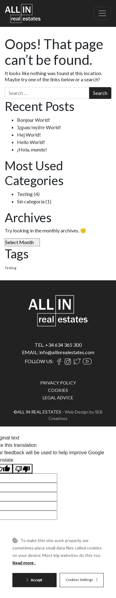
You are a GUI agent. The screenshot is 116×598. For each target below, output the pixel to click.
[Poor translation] (22, 468)
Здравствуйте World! (39, 127)
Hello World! (31, 142)
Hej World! (29, 135)
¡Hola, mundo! (32, 149)
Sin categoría (31, 201)
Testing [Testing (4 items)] (10, 268)
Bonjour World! (33, 120)
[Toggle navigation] (102, 13)
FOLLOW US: (39, 361)
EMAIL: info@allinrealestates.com (58, 352)
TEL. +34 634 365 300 (58, 345)
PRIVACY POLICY (58, 382)
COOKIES (58, 390)
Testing (25, 194)
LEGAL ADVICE (58, 397)
